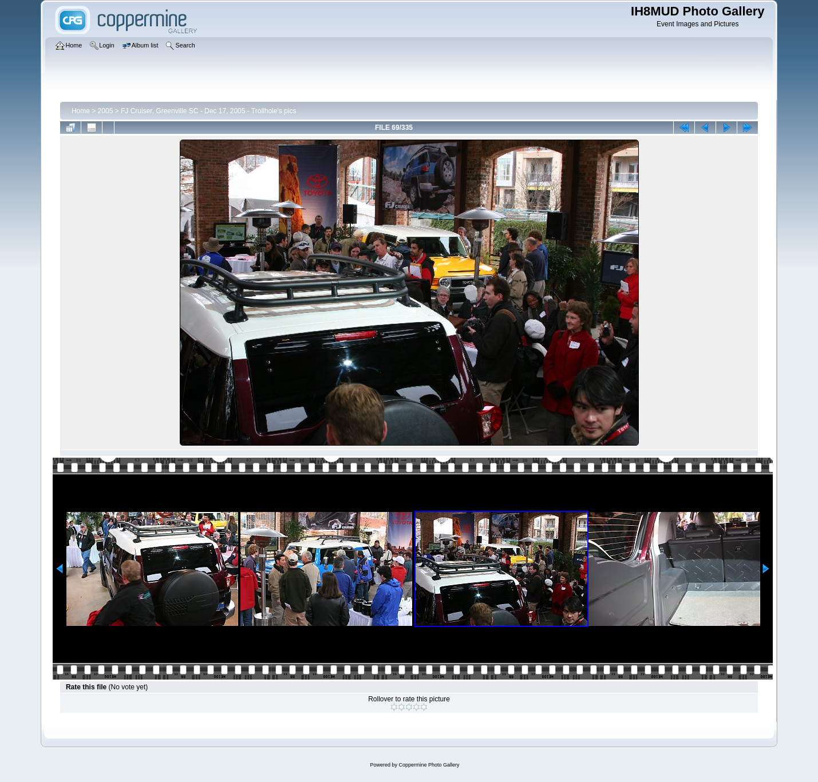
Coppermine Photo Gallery (428, 765)
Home (81, 111)
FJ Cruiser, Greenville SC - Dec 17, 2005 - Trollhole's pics (208, 111)
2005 (105, 111)
